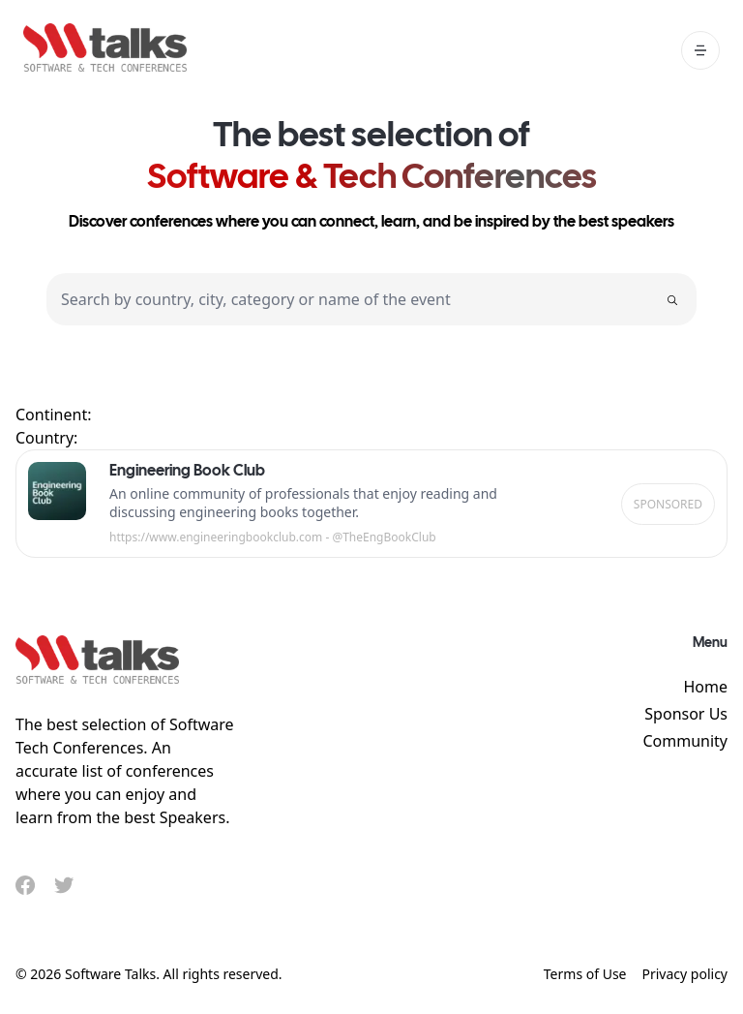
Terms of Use (585, 974)
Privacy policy (685, 974)
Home (705, 686)
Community (685, 741)
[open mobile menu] (700, 50)
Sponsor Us (686, 713)
